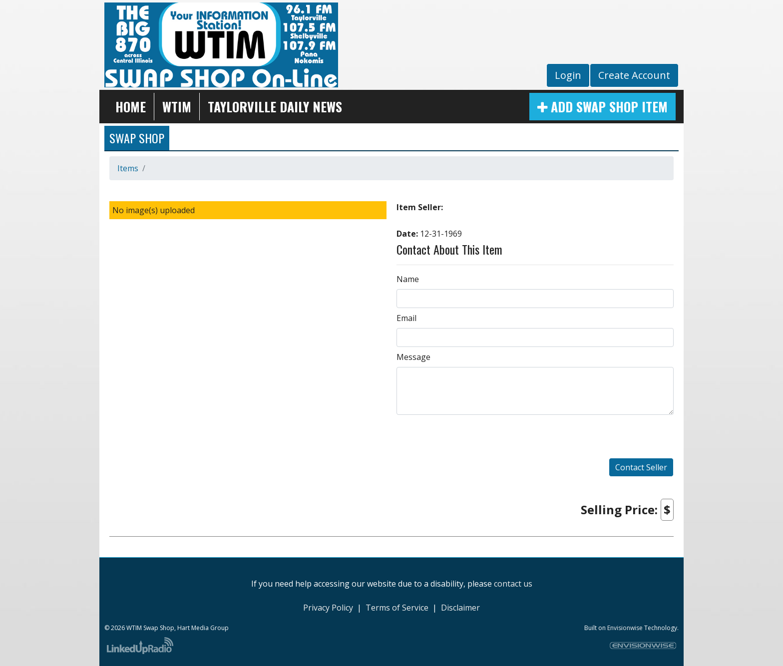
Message (413, 356)
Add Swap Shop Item (602, 106)
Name (407, 279)
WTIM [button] (176, 106)
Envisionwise (625, 628)
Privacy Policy (328, 607)
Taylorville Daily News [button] (275, 106)
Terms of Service (397, 607)
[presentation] (473, 438)
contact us (513, 583)
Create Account (634, 75)
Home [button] (130, 106)
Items (127, 168)
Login (568, 75)
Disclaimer (460, 607)
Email (406, 318)
